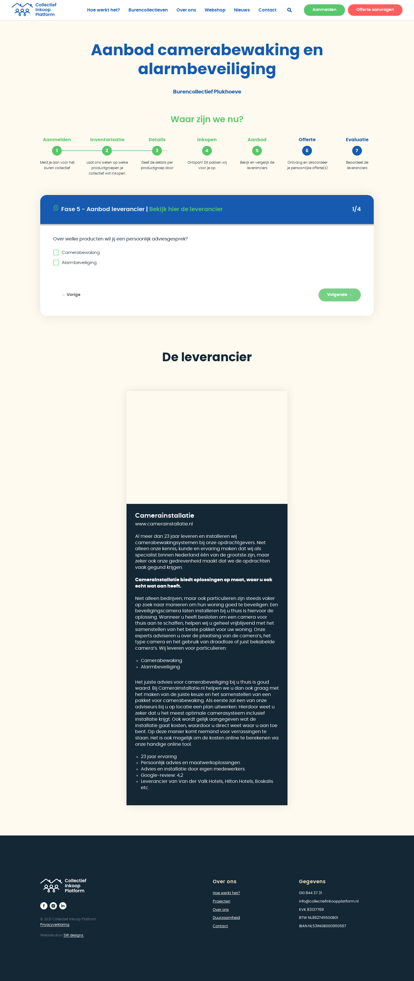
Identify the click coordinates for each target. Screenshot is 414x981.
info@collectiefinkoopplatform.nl (329, 901)
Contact (267, 10)
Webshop (215, 10)
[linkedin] (62, 905)
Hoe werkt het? (103, 10)
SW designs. (74, 935)
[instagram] (53, 905)
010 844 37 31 (310, 893)
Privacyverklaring (54, 924)
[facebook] (289, 10)
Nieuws (242, 10)
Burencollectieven (148, 10)
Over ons (186, 10)
